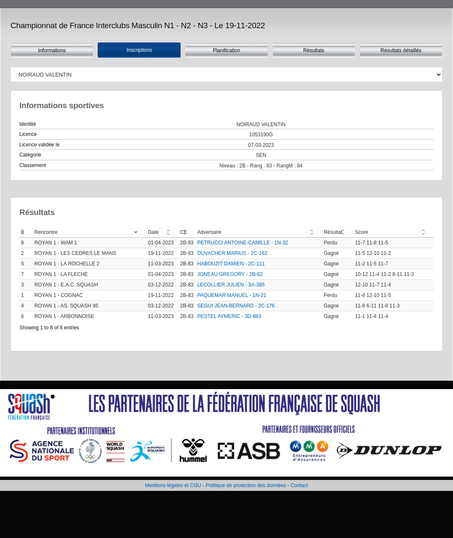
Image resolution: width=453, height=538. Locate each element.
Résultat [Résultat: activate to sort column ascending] (333, 232)
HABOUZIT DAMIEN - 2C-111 (230, 264)
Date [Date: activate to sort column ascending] (153, 232)
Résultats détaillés (401, 50)
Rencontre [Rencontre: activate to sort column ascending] (46, 232)
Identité (27, 124)
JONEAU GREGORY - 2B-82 (230, 274)
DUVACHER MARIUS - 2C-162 (232, 253)
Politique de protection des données (246, 485)
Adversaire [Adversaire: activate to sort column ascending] (209, 232)
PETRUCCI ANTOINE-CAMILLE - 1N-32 (242, 243)
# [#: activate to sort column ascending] (22, 232)
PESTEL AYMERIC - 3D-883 (229, 316)
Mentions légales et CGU (173, 485)
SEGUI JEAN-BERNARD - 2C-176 (235, 306)
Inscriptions (139, 50)
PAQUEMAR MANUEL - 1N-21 (231, 295)
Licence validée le (39, 145)
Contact (299, 485)
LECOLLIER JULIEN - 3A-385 (230, 285)
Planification (226, 50)
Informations (52, 50)
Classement (32, 165)
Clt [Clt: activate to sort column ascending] (183, 232)
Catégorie (30, 155)
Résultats (313, 50)
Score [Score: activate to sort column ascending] (361, 232)
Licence (28, 134)
